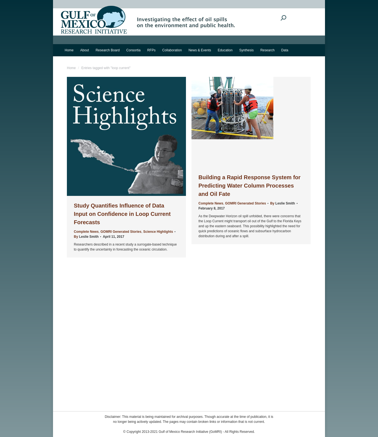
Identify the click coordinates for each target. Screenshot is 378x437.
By (86, 237)
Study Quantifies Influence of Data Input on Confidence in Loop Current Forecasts (122, 214)
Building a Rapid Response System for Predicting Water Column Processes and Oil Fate (249, 185)
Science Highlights (158, 232)
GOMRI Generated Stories (120, 232)
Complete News (86, 232)
